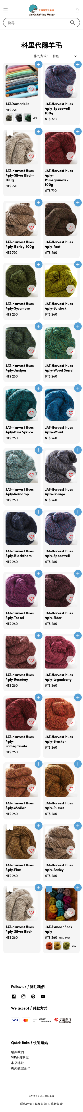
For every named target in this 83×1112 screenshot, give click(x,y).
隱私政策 (26, 1104)
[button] (5, 10)
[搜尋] (73, 22)
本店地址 (17, 1063)
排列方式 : (41, 56)
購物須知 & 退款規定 (49, 1104)
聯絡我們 (17, 1052)
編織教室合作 (21, 1068)
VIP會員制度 (20, 1057)
